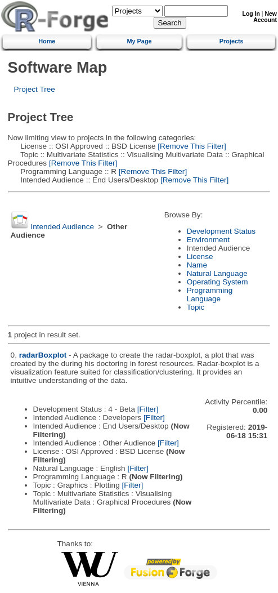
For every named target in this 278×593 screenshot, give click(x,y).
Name (197, 265)
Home (46, 41)
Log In (251, 14)
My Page (139, 41)
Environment (208, 239)
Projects (231, 41)
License (200, 256)
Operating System (217, 282)
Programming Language (210, 294)
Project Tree (34, 89)
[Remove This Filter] (191, 146)
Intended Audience (62, 226)
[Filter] (148, 409)
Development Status (221, 231)
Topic (196, 307)
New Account (265, 17)
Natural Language (217, 273)
